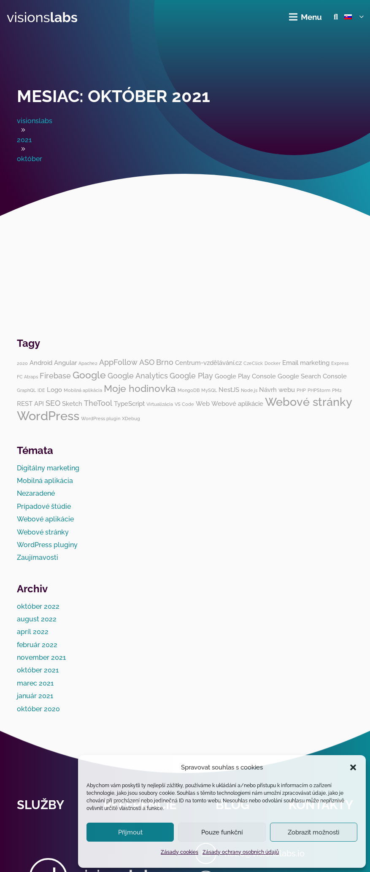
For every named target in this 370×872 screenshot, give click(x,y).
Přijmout (130, 832)
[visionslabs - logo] (42, 17)
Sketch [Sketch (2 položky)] (72, 404)
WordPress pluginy (47, 545)
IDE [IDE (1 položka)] (41, 390)
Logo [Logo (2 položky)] (54, 390)
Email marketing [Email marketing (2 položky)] (305, 363)
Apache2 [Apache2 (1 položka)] (87, 363)
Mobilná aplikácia (45, 481)
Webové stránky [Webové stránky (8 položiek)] (308, 401)
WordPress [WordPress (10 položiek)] (48, 415)
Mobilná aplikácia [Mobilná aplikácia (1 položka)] (83, 390)
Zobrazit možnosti (313, 832)
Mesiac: (113, 96)
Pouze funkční (222, 832)
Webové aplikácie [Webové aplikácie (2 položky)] (237, 404)
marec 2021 (35, 683)
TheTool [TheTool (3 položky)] (98, 403)
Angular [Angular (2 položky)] (65, 363)
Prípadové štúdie (44, 506)
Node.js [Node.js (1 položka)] (249, 390)
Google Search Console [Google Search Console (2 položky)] (312, 376)
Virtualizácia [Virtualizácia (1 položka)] (159, 404)
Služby (40, 805)
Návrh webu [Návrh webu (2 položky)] (277, 390)
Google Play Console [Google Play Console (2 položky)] (245, 376)
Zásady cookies (179, 852)
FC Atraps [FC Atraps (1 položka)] (27, 376)
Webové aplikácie (45, 519)
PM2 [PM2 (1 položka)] (337, 390)
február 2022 (37, 645)
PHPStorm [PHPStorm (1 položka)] (319, 390)
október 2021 (38, 670)
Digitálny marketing (48, 468)
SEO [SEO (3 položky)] (53, 403)
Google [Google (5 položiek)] (89, 375)
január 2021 (35, 696)
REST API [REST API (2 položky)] (30, 404)
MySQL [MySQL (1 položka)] (209, 390)
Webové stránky (43, 532)
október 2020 (38, 709)
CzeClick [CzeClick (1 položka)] (253, 363)
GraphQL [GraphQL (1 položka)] (26, 390)
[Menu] (306, 16)
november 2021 (41, 657)
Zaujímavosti (37, 557)
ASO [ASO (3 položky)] (146, 362)
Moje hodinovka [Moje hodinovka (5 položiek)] (140, 388)
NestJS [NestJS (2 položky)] (229, 390)
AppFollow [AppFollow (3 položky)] (118, 362)
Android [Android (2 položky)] (41, 363)
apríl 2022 (33, 632)
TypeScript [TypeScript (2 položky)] (129, 404)
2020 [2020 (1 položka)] (22, 363)
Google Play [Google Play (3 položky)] (191, 375)
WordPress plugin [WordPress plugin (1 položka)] (100, 418)
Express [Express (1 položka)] (339, 363)
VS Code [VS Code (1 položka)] (184, 404)
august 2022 (37, 619)
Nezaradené (36, 493)
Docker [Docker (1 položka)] (273, 363)
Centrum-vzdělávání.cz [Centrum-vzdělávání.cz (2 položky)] (208, 363)
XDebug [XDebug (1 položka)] (131, 418)
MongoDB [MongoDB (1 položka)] (189, 390)
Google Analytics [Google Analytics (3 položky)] (138, 375)
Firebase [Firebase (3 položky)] (55, 375)
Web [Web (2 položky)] (203, 404)
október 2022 (38, 606)
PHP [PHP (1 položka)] (301, 390)
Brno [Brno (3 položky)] (164, 362)
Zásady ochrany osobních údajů (241, 852)
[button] (353, 767)
